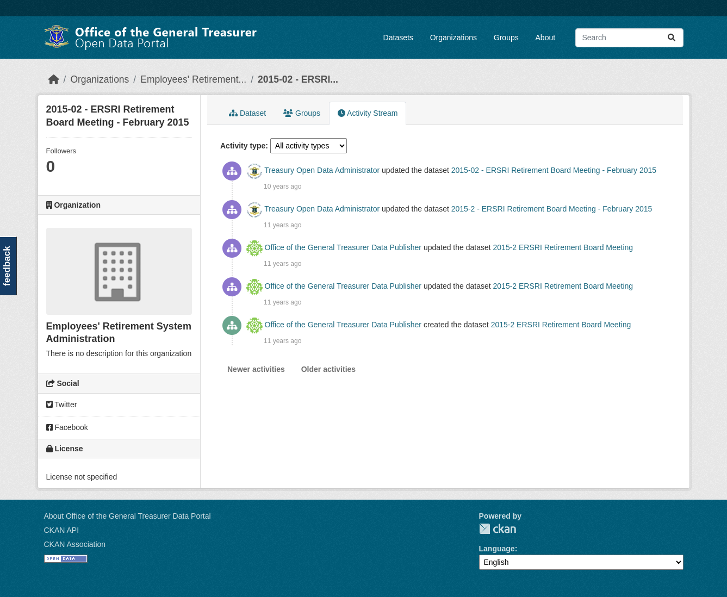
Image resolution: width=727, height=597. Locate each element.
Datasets (398, 37)
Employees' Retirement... (193, 79)
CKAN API (61, 530)
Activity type (242, 145)
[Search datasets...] (629, 37)
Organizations (453, 37)
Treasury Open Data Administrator (322, 170)
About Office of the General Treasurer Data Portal (127, 516)
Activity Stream (367, 113)
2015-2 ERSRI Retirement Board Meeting (563, 247)
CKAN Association (75, 544)
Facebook (67, 427)
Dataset (247, 113)
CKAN (497, 528)
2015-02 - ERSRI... (298, 79)
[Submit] (671, 37)
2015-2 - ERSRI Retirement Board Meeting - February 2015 (552, 208)
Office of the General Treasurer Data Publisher (343, 247)
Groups (506, 37)
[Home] (53, 79)
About (546, 37)
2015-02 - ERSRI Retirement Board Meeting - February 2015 (553, 170)
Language (497, 548)
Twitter (61, 404)
